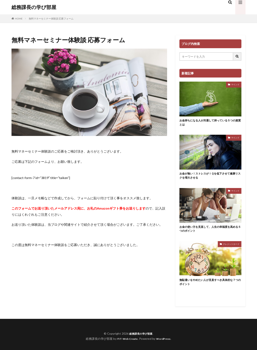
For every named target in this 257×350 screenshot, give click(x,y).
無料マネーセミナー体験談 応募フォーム (51, 18)
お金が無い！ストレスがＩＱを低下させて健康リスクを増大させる (210, 177)
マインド (235, 84)
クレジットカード (231, 247)
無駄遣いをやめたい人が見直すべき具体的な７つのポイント (210, 286)
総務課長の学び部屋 (33, 7)
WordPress (165, 343)
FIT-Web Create (126, 343)
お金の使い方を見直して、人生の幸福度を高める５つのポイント (210, 232)
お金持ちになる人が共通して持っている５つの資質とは (210, 123)
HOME (19, 18)
